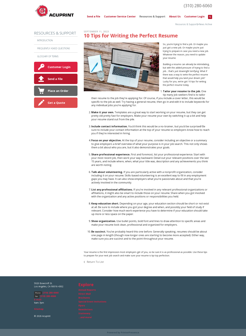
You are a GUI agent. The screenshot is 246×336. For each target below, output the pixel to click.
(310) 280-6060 (197, 5)
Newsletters (85, 309)
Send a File (93, 16)
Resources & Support (152, 16)
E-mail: (38, 299)
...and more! (85, 317)
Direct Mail (84, 293)
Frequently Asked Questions (53, 48)
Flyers (81, 305)
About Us (175, 16)
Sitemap (38, 308)
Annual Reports (87, 289)
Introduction (45, 40)
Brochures (84, 297)
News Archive (205, 23)
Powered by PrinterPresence (123, 332)
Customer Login (194, 16)
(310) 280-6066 (48, 295)
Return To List (95, 261)
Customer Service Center (120, 16)
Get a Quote (56, 102)
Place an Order (58, 90)
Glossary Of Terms (48, 56)
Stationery (84, 313)
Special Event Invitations (92, 301)
